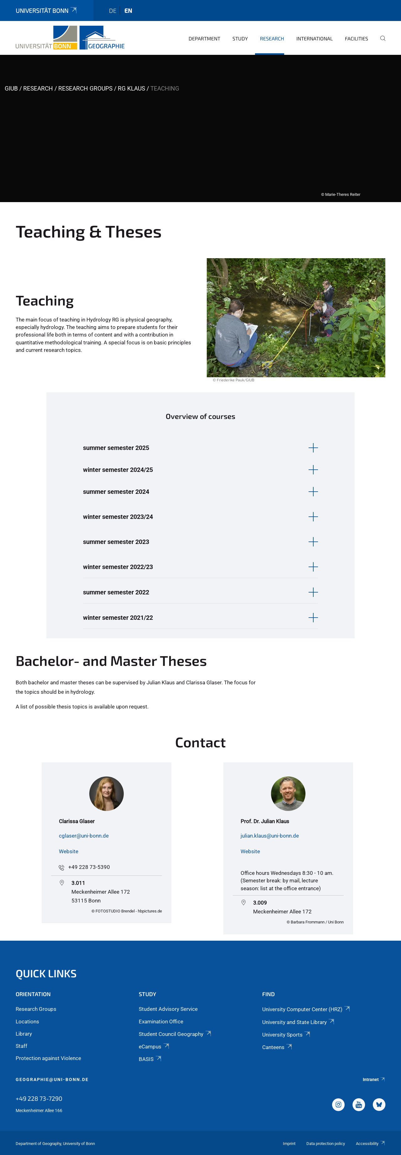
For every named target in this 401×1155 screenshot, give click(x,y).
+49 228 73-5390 (89, 867)
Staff (21, 1046)
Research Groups (85, 88)
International (314, 38)
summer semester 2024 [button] (116, 491)
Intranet (374, 1079)
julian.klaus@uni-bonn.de (270, 836)
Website (68, 851)
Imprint (289, 1143)
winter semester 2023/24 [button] (118, 516)
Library (24, 1034)
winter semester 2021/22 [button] (118, 617)
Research (272, 38)
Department (204, 38)
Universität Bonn (47, 10)
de (113, 10)
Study (240, 38)
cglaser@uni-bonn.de (84, 836)
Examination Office (161, 1021)
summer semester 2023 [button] (116, 542)
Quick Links (46, 973)
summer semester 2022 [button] (116, 592)
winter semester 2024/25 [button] (118, 469)
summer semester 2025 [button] (116, 448)
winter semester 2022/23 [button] (118, 567)
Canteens (277, 1047)
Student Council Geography (175, 1034)
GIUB (11, 88)
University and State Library (298, 1022)
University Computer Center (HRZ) (306, 1009)
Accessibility (370, 1143)
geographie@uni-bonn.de (52, 1079)
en (128, 10)
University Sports (286, 1035)
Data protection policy (325, 1143)
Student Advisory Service (168, 1009)
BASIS (150, 1059)
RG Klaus (131, 88)
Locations (27, 1021)
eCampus (154, 1046)
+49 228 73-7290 (39, 1098)
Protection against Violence (48, 1058)
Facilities (356, 38)
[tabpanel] (200, 128)
